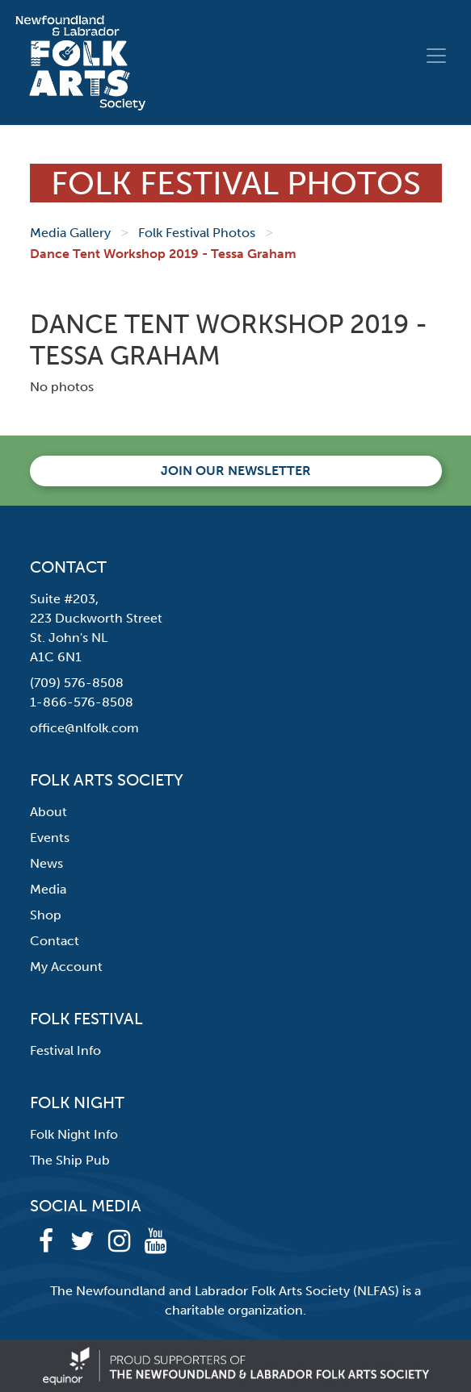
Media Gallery (70, 232)
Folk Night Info (74, 1134)
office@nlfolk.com (84, 728)
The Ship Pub (70, 1160)
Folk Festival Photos (196, 232)
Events (49, 837)
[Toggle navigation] (436, 55)
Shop (45, 915)
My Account (66, 966)
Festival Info (65, 1050)
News (46, 863)
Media (48, 889)
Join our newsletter (236, 470)
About (48, 811)
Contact (54, 940)
